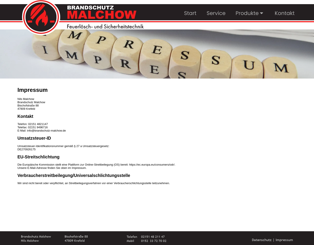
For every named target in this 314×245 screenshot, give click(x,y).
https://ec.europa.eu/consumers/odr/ (151, 164)
